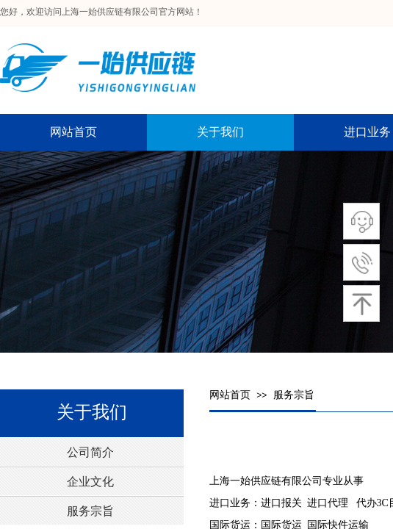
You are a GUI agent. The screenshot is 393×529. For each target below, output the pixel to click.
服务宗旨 (293, 394)
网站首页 (229, 394)
